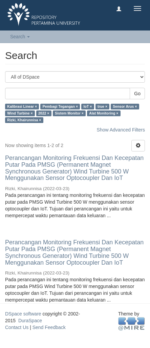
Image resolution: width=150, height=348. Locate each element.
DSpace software (23, 313)
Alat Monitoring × (103, 113)
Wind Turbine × (20, 113)
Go (137, 93)
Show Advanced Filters (121, 129)
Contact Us (16, 327)
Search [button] (20, 36)
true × (102, 106)
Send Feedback (49, 327)
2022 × (43, 113)
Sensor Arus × (125, 106)
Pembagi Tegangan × (60, 106)
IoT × (88, 106)
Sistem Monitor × (69, 113)
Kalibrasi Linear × (22, 106)
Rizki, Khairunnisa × (24, 120)
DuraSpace (30, 320)
